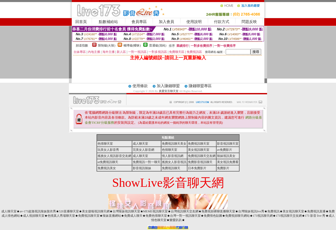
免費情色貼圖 (213, 215)
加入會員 (166, 22)
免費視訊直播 (316, 211)
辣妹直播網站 (112, 215)
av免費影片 (224, 150)
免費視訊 (273, 211)
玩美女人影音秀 (108, 150)
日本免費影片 (197, 168)
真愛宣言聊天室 (168, 91)
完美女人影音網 (143, 150)
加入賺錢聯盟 (168, 86)
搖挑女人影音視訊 (174, 162)
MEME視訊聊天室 (155, 211)
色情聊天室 (105, 143)
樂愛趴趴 (176, 220)
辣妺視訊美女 (226, 156)
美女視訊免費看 (227, 162)
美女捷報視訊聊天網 (96, 211)
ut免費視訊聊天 (108, 162)
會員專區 (139, 22)
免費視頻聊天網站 (237, 215)
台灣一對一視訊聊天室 (185, 215)
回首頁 (81, 22)
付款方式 (221, 22)
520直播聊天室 (69, 211)
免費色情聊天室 (156, 215)
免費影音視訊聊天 (200, 162)
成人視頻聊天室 (33, 215)
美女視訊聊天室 (198, 150)
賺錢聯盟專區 (200, 86)
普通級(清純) (157, 45)
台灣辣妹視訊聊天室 (126, 211)
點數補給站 (108, 22)
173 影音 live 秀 (315, 215)
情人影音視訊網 (172, 156)
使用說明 (194, 22)
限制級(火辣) (106, 45)
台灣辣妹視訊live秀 (251, 211)
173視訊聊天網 (263, 215)
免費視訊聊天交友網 (201, 156)
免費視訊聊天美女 (174, 143)
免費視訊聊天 (171, 168)
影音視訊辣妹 (142, 168)
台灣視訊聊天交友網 (184, 211)
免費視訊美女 (107, 168)
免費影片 (223, 168)
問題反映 (249, 22)
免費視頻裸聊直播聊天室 (218, 211)
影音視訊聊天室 (227, 143)
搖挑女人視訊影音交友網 (114, 156)
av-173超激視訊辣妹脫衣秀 (38, 211)
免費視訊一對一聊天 (146, 162)
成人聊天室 (140, 143)
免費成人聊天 (133, 215)
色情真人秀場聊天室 (61, 215)
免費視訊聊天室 (198, 143)
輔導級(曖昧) (132, 45)
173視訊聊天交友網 (289, 215)
